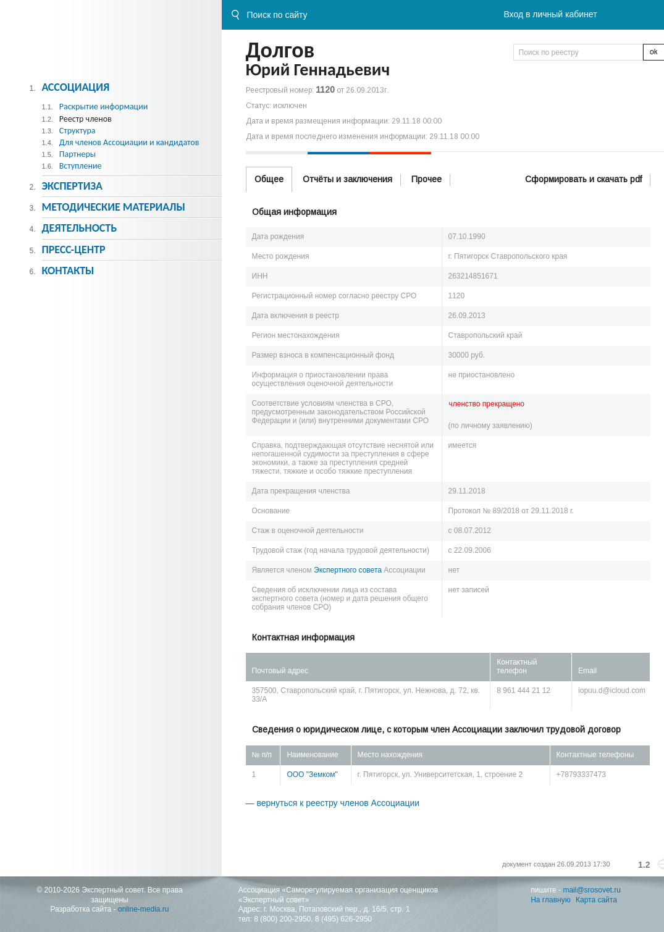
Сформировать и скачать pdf (583, 179)
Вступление (80, 166)
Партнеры (77, 154)
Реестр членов (85, 119)
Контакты (67, 270)
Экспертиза (72, 186)
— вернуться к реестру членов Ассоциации (333, 803)
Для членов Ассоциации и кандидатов (129, 142)
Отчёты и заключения (347, 179)
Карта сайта (596, 900)
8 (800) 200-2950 (282, 919)
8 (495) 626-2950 (343, 919)
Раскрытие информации (103, 106)
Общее (269, 179)
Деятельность (79, 228)
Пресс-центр (73, 249)
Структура (77, 130)
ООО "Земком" (312, 774)
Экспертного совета (348, 570)
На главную (550, 900)
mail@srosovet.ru (592, 890)
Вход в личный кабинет (550, 14)
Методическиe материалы (113, 207)
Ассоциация (75, 87)
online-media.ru (143, 909)
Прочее (426, 179)
